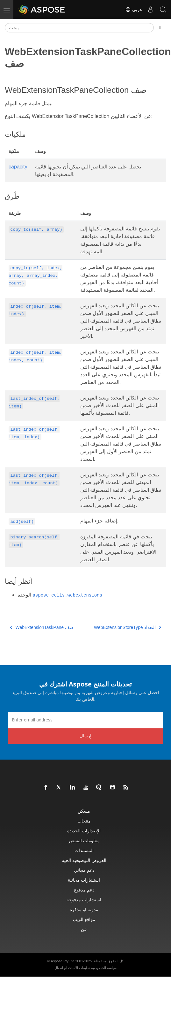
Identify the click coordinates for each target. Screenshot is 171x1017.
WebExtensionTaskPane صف (42, 627)
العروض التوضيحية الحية (84, 860)
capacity (18, 166)
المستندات (84, 850)
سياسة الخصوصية (104, 968)
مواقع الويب (84, 919)
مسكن (84, 811)
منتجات (84, 821)
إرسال (85, 736)
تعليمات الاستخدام (77, 968)
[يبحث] (79, 27)
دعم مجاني (84, 870)
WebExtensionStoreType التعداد (127, 627)
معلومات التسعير (84, 840)
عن (84, 929)
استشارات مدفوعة (84, 900)
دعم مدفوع (84, 890)
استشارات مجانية (84, 880)
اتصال (58, 968)
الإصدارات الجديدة (84, 831)
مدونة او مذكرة (84, 909)
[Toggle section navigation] (160, 27)
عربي (133, 9)
